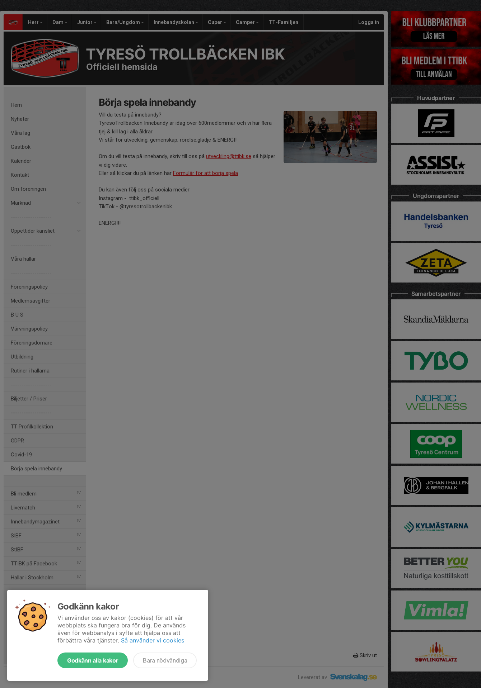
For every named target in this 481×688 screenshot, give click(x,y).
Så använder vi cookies (152, 640)
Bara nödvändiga (165, 660)
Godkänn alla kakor (92, 660)
